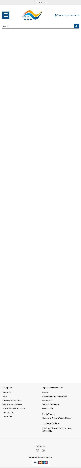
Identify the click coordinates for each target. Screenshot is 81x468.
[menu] (5, 15)
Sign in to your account (67, 15)
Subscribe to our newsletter (54, 396)
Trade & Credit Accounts (14, 408)
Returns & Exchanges (12, 404)
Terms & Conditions (51, 404)
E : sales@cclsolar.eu (51, 423)
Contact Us (8, 412)
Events (45, 392)
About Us (7, 392)
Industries (7, 416)
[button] (76, 26)
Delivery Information (12, 400)
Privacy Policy (48, 400)
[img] (37, 450)
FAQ (5, 396)
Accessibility (47, 408)
